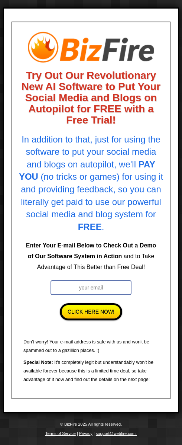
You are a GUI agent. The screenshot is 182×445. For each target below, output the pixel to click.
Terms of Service (60, 433)
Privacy (85, 433)
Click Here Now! (91, 312)
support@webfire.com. (116, 433)
